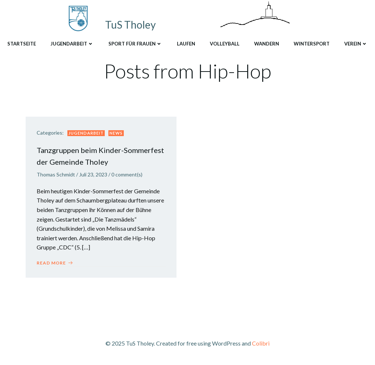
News (116, 133)
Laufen (186, 44)
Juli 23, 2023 (93, 174)
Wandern (266, 44)
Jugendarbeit (72, 44)
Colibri (261, 343)
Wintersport (312, 44)
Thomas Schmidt (56, 174)
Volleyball (225, 44)
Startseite (21, 44)
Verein (356, 44)
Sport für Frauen (135, 44)
